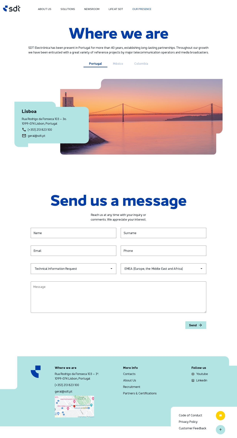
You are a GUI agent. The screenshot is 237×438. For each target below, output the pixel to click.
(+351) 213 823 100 (40, 129)
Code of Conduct (190, 415)
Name (38, 232)
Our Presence (141, 9)
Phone (128, 250)
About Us (44, 9)
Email (37, 250)
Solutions (68, 9)
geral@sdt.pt (36, 136)
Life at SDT (116, 9)
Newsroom (91, 9)
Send (196, 325)
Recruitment (131, 387)
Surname (130, 232)
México (118, 63)
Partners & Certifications (140, 393)
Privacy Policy (188, 422)
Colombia (141, 63)
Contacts (129, 374)
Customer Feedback (192, 428)
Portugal (95, 63)
